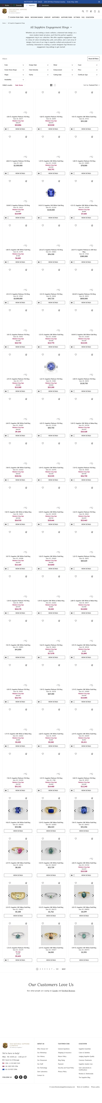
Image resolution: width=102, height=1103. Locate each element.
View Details (20, 129)
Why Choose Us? (42, 1049)
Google (55, 991)
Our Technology (42, 1068)
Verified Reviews (68, 991)
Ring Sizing (61, 1060)
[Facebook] (20, 1077)
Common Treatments (85, 1060)
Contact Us (40, 1075)
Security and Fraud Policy (66, 1068)
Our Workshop (42, 1052)
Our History (41, 1056)
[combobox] (94, 85)
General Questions (64, 1049)
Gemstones (45, 5)
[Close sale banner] (99, 1)
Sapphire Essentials (85, 1049)
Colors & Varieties (84, 1052)
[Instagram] (25, 1077)
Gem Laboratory (42, 1071)
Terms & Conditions (83, 1087)
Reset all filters (94, 59)
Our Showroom (42, 1060)
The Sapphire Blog (84, 1077)
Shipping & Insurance (64, 1052)
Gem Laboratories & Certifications (85, 1069)
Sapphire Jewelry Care (86, 1064)
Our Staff (40, 1064)
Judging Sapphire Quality (86, 1056)
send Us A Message (12, 1060)
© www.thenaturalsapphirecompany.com (62, 1087)
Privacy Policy (62, 1071)
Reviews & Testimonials (86, 1073)
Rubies (7, 5)
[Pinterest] (16, 1077)
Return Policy (62, 1056)
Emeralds (19, 5)
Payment (60, 1064)
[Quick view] (5, 129)
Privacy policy (95, 1087)
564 (57, 969)
